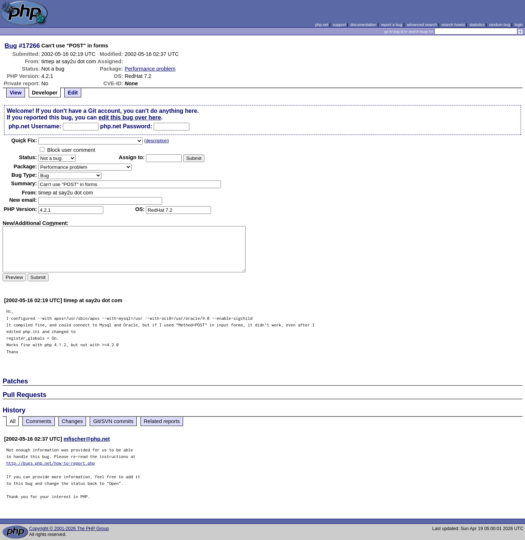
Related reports (162, 421)
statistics (477, 24)
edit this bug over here (130, 117)
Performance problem (150, 69)
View (16, 93)
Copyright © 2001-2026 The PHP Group (69, 528)
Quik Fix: (24, 140)
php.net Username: (34, 126)
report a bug (391, 24)
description (156, 140)
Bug (11, 45)
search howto (453, 24)
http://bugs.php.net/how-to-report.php (50, 463)
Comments (38, 421)
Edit (73, 93)
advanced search (422, 24)
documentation (363, 24)
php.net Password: (126, 126)
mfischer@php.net (87, 439)
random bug (499, 24)
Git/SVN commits (113, 421)
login (519, 24)
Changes (72, 421)
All (12, 421)
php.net (321, 24)
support (339, 24)
